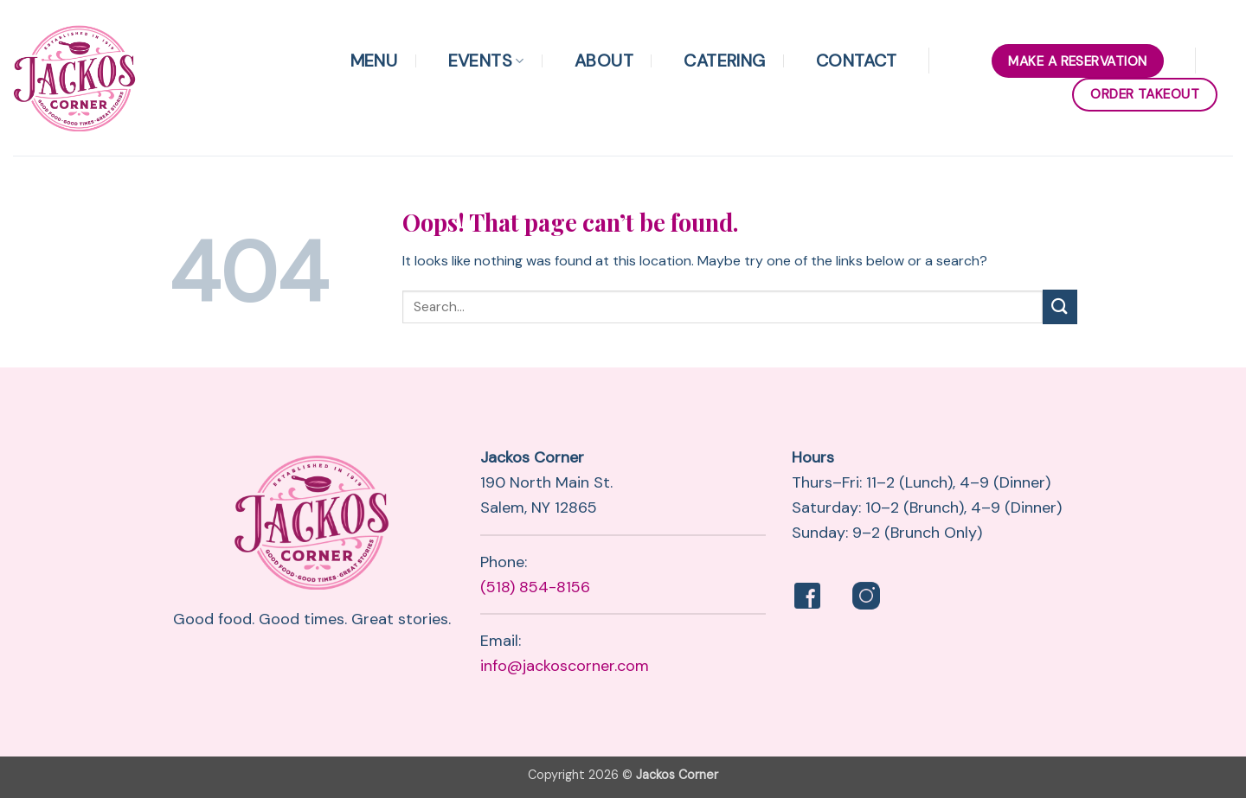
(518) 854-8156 (535, 587)
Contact (856, 60)
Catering (724, 60)
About (604, 60)
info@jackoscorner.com (564, 665)
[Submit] (1060, 306)
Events (486, 60)
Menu (374, 60)
